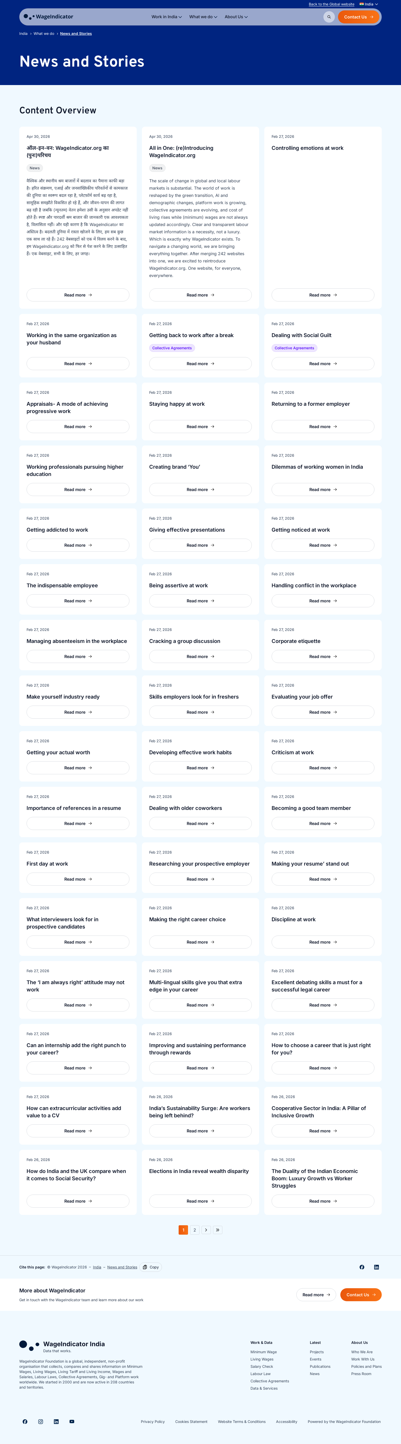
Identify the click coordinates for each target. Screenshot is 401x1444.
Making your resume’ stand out (310, 864)
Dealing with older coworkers (185, 808)
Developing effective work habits (190, 752)
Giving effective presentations (187, 530)
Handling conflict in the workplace (314, 585)
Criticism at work (293, 752)
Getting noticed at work (301, 530)
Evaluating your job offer (302, 697)
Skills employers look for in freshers (194, 697)
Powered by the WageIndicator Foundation (344, 1421)
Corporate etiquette (296, 641)
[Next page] (206, 1230)
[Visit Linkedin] (56, 1421)
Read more (319, 1296)
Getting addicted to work (57, 530)
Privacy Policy (153, 1421)
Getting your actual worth (58, 752)
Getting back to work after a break (191, 335)
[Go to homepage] (48, 17)
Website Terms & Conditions (242, 1421)
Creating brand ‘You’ (174, 467)
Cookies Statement (191, 1421)
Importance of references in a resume (74, 808)
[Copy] (150, 1267)
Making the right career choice (187, 919)
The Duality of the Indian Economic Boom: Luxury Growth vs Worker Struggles (315, 1178)
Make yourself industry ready (63, 697)
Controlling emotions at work (307, 148)
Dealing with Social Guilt (301, 335)
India (23, 33)
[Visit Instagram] (40, 1421)
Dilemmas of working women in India (317, 467)
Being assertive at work (178, 585)
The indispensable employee (62, 585)
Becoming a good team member (311, 808)
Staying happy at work (177, 404)
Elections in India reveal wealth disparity (199, 1171)
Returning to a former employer (311, 404)
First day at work (47, 864)
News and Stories (122, 1267)
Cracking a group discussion (184, 641)
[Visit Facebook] (25, 1421)
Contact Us (358, 17)
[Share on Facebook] (362, 1267)
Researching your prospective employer (199, 864)
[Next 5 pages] (217, 1230)
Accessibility (286, 1421)
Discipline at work (294, 919)
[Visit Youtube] (72, 1421)
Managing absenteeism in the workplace (77, 641)
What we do (44, 33)
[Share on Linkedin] (376, 1267)
